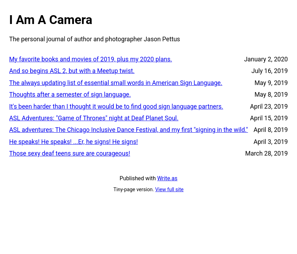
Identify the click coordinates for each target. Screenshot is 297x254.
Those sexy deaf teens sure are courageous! (69, 153)
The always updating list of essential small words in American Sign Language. (115, 82)
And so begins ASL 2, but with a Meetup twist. (71, 70)
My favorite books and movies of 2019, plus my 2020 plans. (90, 59)
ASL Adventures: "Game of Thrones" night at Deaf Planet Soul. (93, 118)
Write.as (167, 178)
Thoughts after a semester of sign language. (70, 94)
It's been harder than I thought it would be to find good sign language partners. (116, 106)
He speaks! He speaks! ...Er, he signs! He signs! (73, 141)
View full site (169, 189)
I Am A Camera (50, 19)
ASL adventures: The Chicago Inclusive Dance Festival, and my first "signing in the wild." (128, 129)
